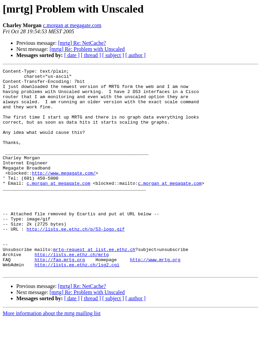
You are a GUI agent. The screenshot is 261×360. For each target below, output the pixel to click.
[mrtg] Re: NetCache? (82, 43)
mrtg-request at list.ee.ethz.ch (94, 286)
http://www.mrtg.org (155, 298)
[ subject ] (113, 55)
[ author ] (135, 55)
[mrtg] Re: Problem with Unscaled (87, 49)
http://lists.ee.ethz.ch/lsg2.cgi (77, 304)
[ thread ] (91, 55)
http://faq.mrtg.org (60, 298)
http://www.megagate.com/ (63, 194)
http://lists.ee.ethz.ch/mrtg (72, 292)
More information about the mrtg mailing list (52, 354)
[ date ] (72, 55)
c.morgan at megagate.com (72, 25)
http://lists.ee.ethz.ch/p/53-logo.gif (76, 261)
